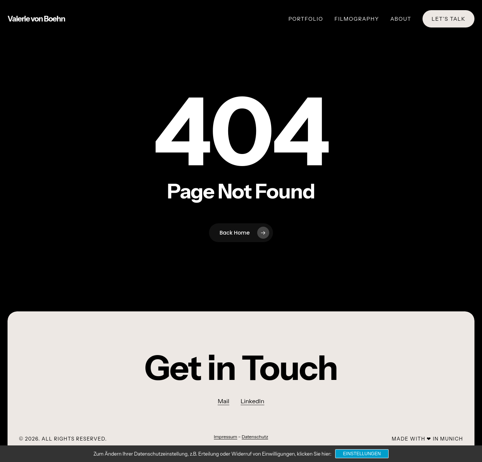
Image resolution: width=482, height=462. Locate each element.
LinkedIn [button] (252, 401)
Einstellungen (362, 453)
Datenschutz (255, 436)
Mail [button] (223, 401)
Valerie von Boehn (36, 19)
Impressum (225, 436)
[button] (241, 368)
